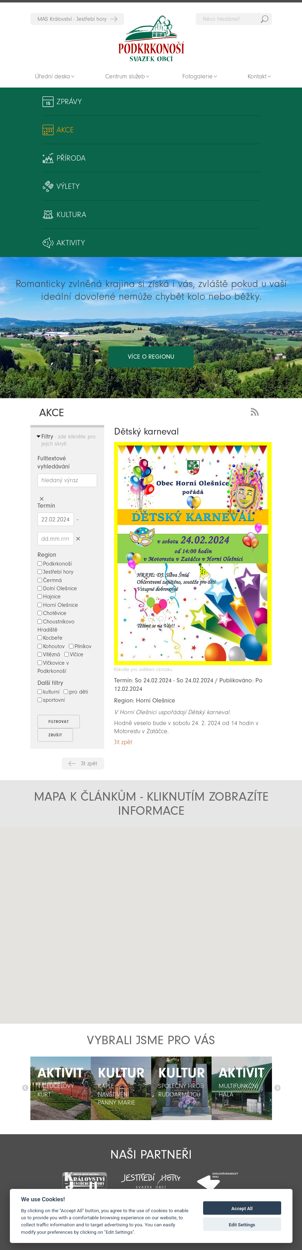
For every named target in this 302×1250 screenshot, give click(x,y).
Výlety (68, 186)
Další (277, 1088)
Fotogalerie (197, 76)
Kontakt (257, 76)
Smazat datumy (78, 538)
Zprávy (69, 101)
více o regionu (151, 356)
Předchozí (25, 1088)
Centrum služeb (125, 76)
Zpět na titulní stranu (151, 38)
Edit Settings (242, 1224)
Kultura (71, 214)
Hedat (264, 19)
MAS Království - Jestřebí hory (72, 19)
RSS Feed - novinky (256, 411)
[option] (60, 1088)
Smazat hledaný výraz (42, 499)
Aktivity (71, 242)
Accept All (242, 1208)
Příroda (71, 158)
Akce (65, 129)
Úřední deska (52, 76)
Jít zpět (89, 763)
